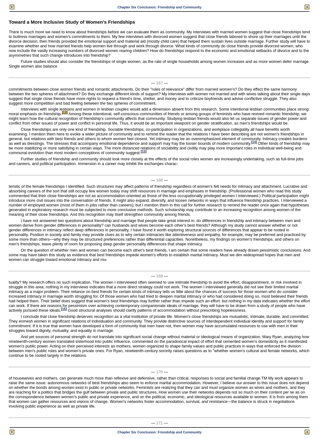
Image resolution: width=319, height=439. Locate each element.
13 (64, 112)
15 (143, 151)
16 (63, 309)
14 (254, 142)
